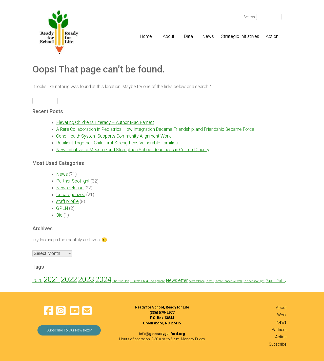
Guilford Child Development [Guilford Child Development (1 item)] (147, 281)
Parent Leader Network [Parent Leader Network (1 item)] (228, 281)
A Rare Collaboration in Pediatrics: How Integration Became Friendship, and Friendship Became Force (155, 129)
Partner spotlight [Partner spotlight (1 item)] (254, 281)
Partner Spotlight (73, 181)
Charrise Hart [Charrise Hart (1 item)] (120, 281)
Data (188, 36)
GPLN (62, 208)
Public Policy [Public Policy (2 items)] (276, 280)
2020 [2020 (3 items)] (37, 280)
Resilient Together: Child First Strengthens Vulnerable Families (117, 142)
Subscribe (278, 344)
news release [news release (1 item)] (197, 281)
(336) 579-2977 (162, 313)
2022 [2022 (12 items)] (69, 279)
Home (146, 36)
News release (70, 187)
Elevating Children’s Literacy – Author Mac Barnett (105, 122)
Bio (59, 215)
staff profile (67, 201)
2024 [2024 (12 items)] (103, 279)
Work (282, 315)
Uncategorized (70, 194)
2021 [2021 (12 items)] (52, 279)
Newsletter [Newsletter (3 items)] (177, 280)
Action (272, 36)
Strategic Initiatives (240, 36)
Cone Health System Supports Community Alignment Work (113, 136)
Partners (279, 329)
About (168, 36)
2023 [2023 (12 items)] (86, 279)
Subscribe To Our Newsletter (69, 330)
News (208, 36)
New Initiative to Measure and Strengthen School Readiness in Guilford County (132, 149)
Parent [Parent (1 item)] (210, 281)
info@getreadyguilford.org (162, 334)
